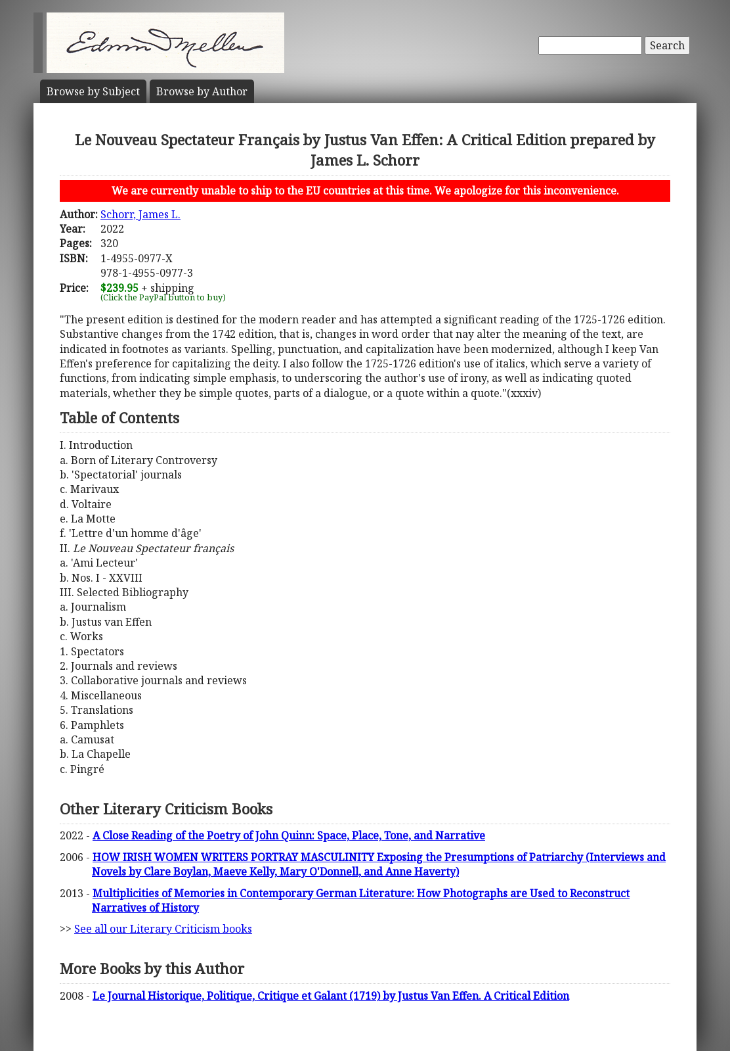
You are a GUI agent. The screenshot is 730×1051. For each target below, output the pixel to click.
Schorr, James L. (140, 214)
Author (201, 91)
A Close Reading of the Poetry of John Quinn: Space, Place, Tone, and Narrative (289, 835)
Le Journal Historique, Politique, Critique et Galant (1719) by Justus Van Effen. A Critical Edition (331, 996)
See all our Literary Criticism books (163, 929)
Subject (93, 91)
